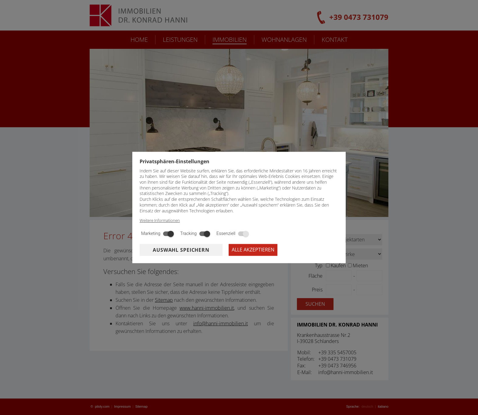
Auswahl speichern (181, 250)
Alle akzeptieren (253, 250)
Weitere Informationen (160, 220)
